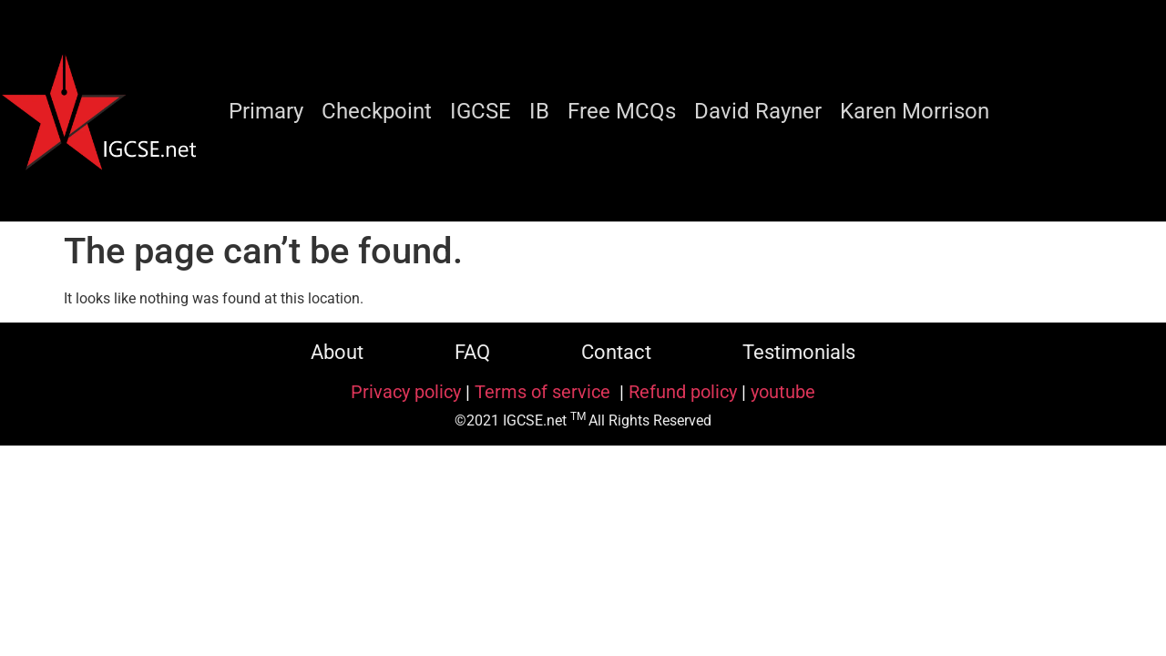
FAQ (472, 352)
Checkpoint (377, 111)
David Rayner (758, 111)
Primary (266, 111)
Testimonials (798, 352)
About (337, 352)
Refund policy (683, 392)
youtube (783, 392)
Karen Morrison (914, 111)
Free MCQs (622, 111)
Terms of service (545, 392)
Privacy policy (406, 392)
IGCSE (480, 111)
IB (539, 111)
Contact (616, 352)
